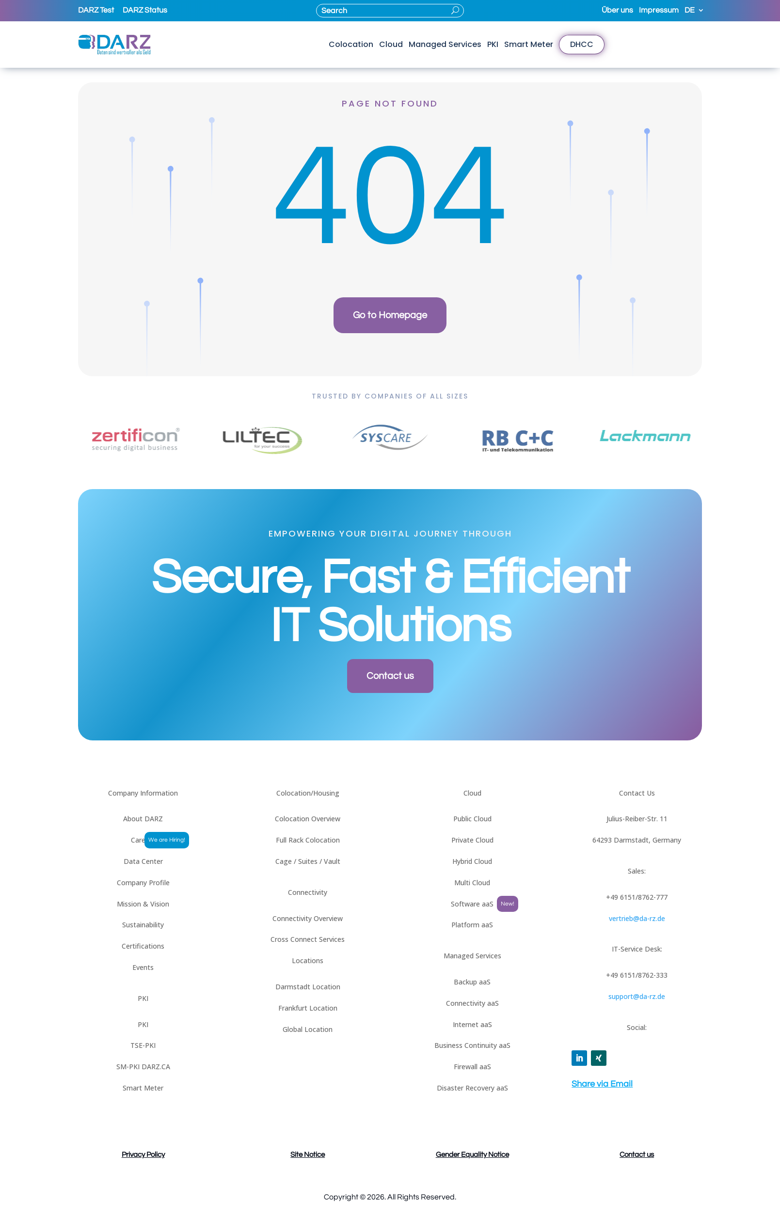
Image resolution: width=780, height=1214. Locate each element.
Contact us (390, 676)
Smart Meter (528, 44)
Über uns (617, 10)
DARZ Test (96, 10)
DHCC (581, 44)
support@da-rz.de (636, 996)
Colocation (351, 44)
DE (689, 10)
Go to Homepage (390, 315)
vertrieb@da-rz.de (637, 918)
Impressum (659, 10)
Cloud (391, 44)
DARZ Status (145, 10)
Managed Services (445, 44)
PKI (492, 44)
